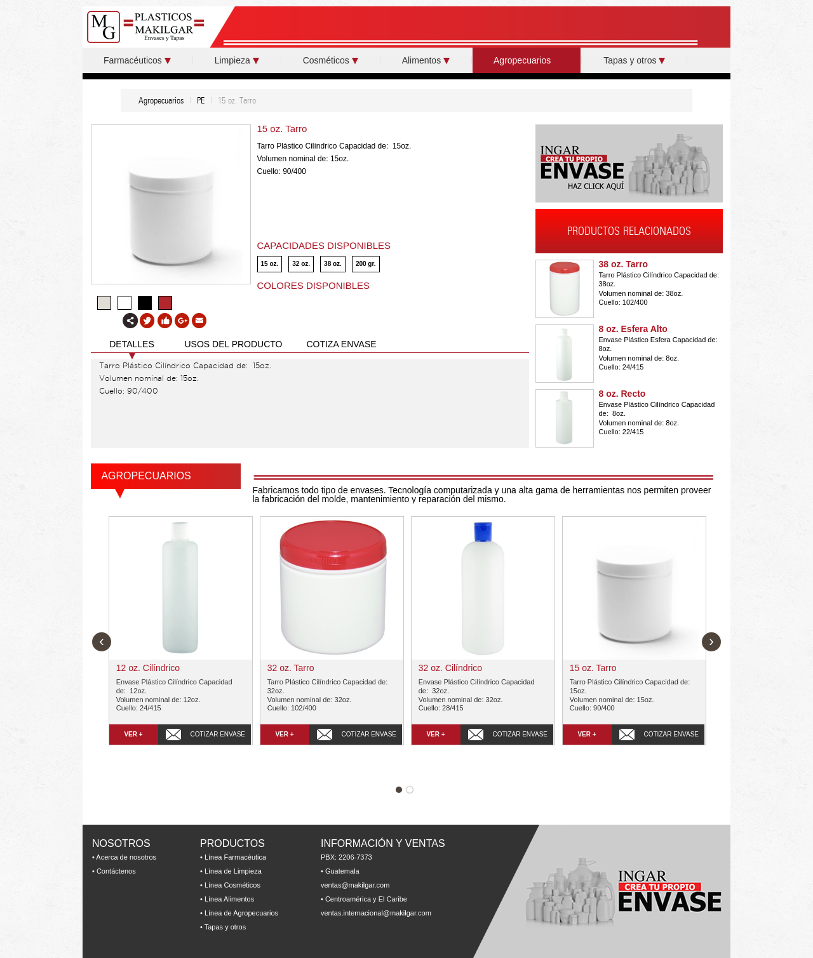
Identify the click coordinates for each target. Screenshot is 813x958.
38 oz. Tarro (623, 264)
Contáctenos (116, 871)
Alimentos (426, 60)
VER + (133, 734)
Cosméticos (330, 60)
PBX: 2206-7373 (346, 857)
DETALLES (131, 344)
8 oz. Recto (622, 394)
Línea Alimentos (229, 899)
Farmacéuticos (137, 60)
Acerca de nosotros (126, 857)
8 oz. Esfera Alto (633, 329)
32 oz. (301, 263)
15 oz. (270, 263)
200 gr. (366, 263)
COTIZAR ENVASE (218, 734)
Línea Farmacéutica (235, 857)
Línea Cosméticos (232, 885)
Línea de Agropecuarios (241, 913)
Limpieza (237, 60)
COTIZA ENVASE (341, 344)
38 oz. (333, 263)
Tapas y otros (634, 60)
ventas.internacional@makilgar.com (376, 913)
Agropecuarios (527, 60)
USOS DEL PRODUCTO (233, 344)
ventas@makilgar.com (355, 885)
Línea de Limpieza (233, 871)
